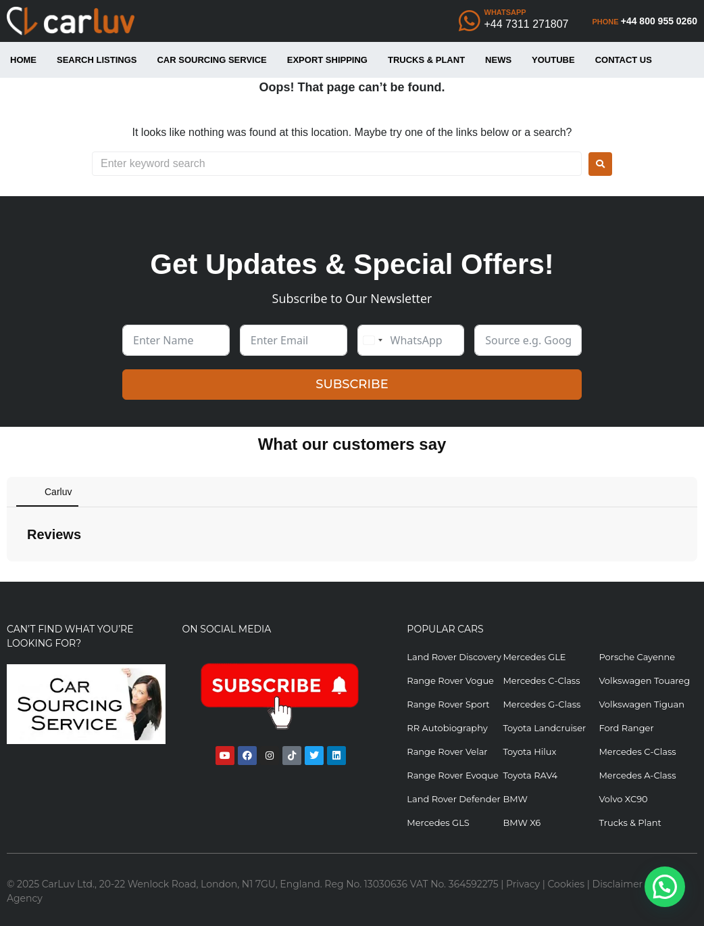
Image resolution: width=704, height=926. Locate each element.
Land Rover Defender (453, 798)
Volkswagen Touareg (644, 680)
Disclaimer (618, 884)
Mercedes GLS (438, 822)
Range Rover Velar (447, 751)
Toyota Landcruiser (544, 727)
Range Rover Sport (448, 704)
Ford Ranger (626, 727)
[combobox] (372, 340)
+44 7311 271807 (526, 24)
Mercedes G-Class (541, 704)
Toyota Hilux (529, 751)
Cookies (566, 884)
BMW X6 (521, 822)
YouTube (553, 60)
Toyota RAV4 (530, 775)
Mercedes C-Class (541, 680)
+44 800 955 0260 (659, 21)
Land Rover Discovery (454, 656)
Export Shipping (327, 60)
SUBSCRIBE (352, 384)
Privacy (523, 884)
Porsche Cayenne (637, 656)
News (498, 60)
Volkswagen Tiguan (641, 704)
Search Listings (96, 60)
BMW (515, 798)
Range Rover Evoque (453, 775)
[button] (11, 575)
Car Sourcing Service (211, 60)
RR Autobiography (447, 727)
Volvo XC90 (623, 798)
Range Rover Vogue (450, 680)
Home (23, 60)
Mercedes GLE (534, 656)
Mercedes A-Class (637, 775)
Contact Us (623, 60)
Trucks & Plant (426, 60)
